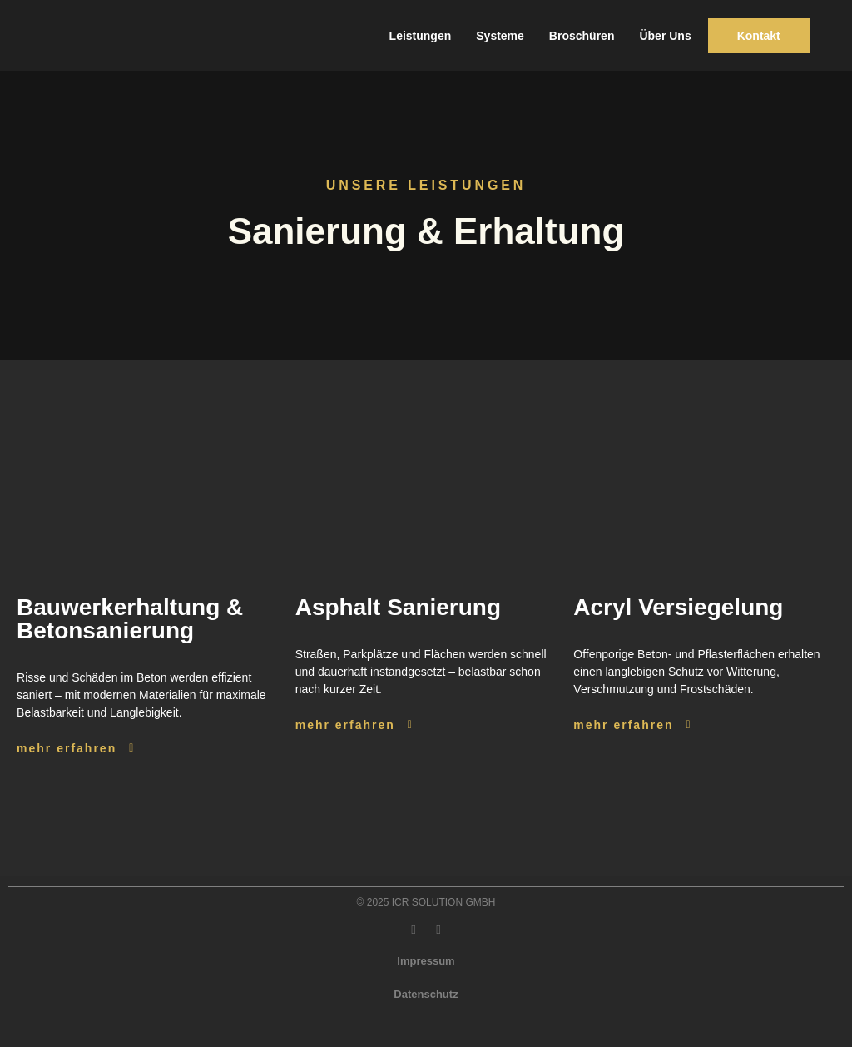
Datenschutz (426, 994)
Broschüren (582, 35)
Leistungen (420, 35)
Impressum (425, 961)
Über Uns (665, 35)
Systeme (500, 35)
